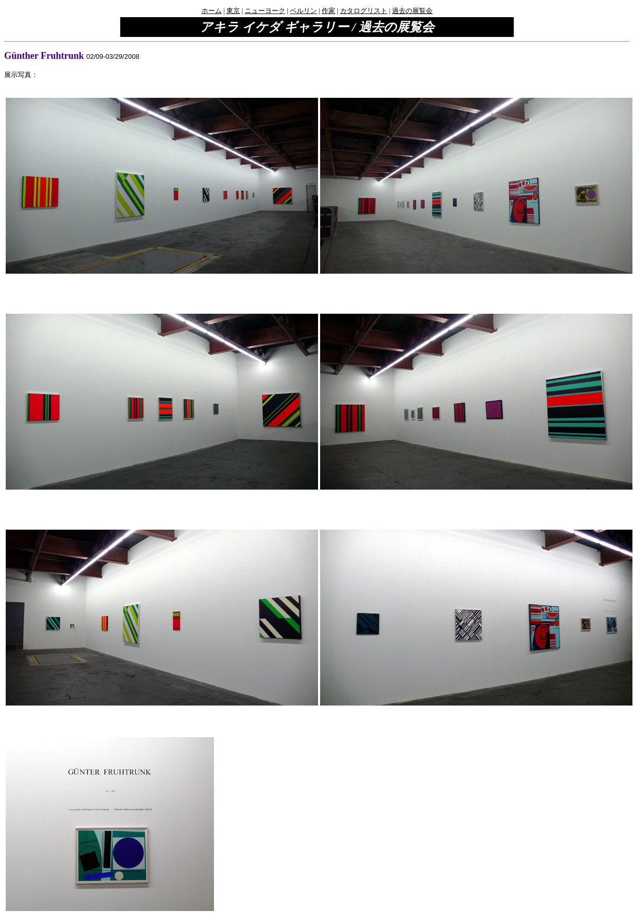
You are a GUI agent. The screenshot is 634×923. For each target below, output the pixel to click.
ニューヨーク (265, 11)
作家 (328, 11)
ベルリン (303, 11)
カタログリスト (363, 11)
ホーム (211, 11)
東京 (233, 11)
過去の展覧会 (412, 11)
